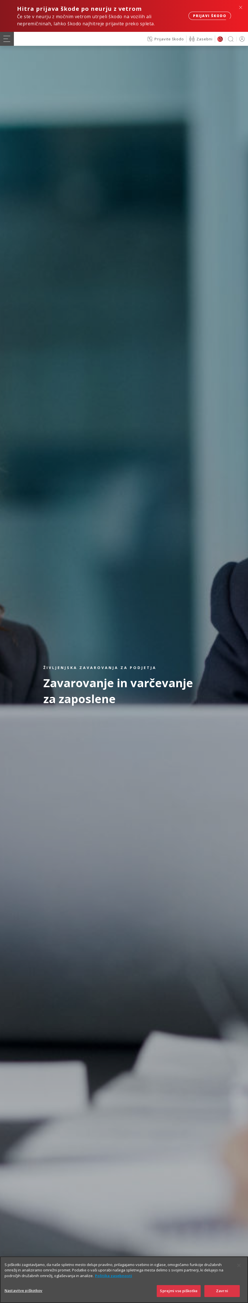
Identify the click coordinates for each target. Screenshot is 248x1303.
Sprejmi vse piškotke (179, 1290)
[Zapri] (239, 1265)
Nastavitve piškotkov (24, 1290)
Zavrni (222, 1290)
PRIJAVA (241, 38)
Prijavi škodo (209, 15)
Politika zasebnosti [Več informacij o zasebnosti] (113, 1275)
